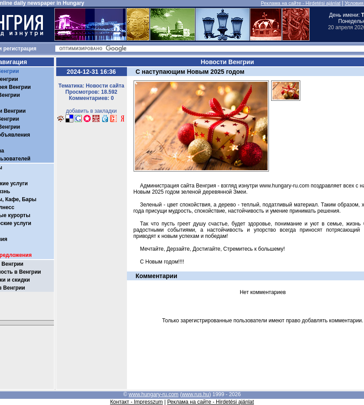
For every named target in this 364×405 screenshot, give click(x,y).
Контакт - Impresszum (136, 402)
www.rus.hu (195, 394)
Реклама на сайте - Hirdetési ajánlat (301, 3)
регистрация (20, 49)
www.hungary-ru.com (154, 394)
